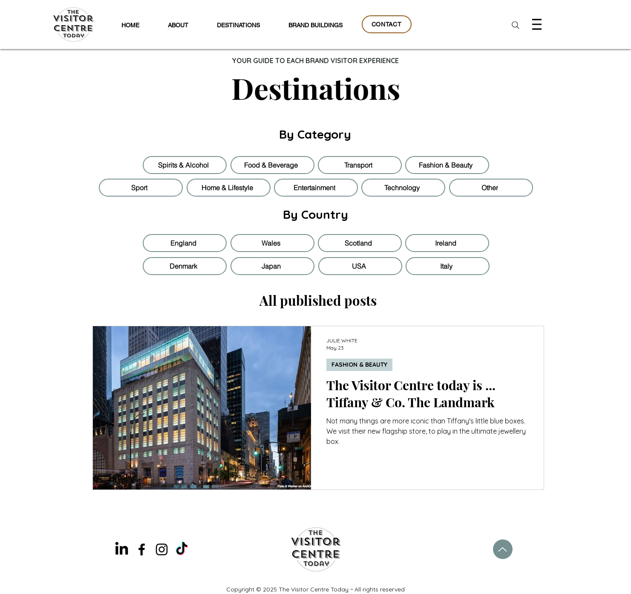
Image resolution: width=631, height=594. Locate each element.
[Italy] (448, 266)
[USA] (360, 266)
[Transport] (360, 165)
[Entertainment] (316, 188)
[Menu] (538, 24)
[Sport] (141, 188)
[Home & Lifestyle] (229, 188)
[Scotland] (360, 243)
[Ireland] (447, 243)
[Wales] (272, 243)
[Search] (515, 25)
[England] (185, 243)
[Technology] (403, 188)
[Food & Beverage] (272, 165)
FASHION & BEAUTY (359, 364)
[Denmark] (185, 266)
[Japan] (272, 266)
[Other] (491, 188)
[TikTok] (182, 549)
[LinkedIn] (122, 549)
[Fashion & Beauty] (447, 165)
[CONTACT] (387, 24)
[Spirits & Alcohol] (185, 165)
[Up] (503, 549)
